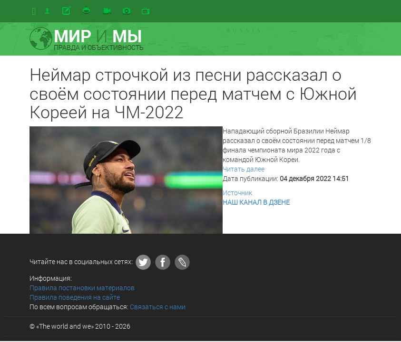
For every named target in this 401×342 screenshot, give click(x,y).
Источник (237, 192)
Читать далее (243, 168)
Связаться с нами (158, 306)
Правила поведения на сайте (74, 297)
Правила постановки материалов (82, 287)
